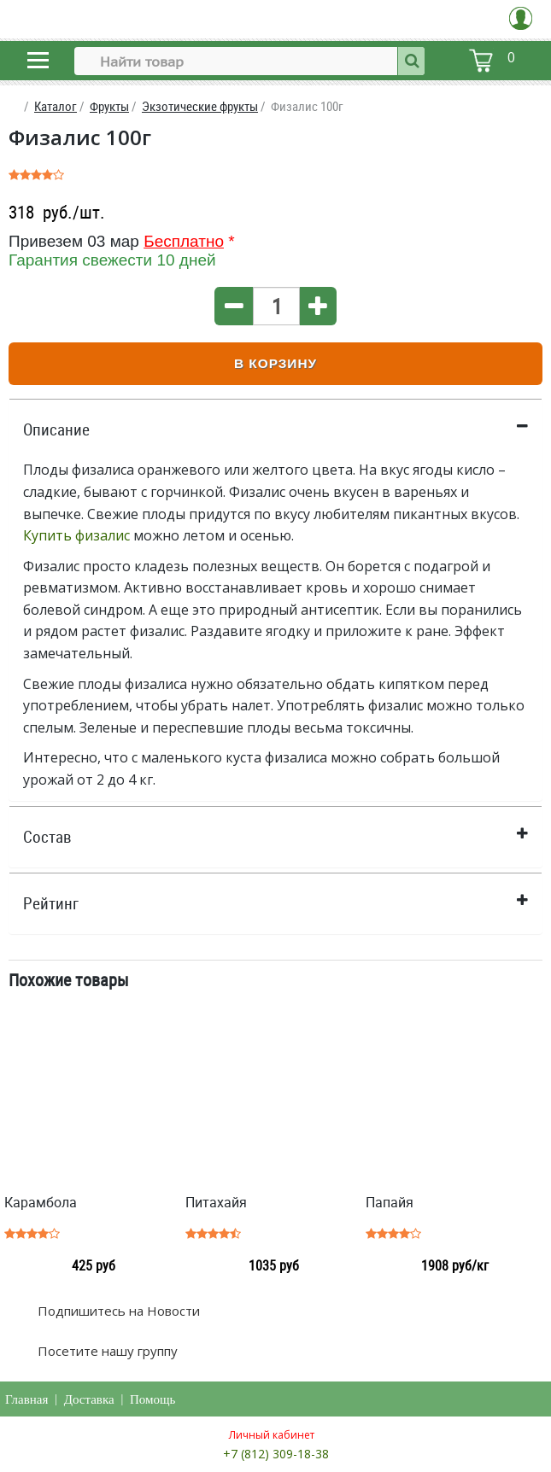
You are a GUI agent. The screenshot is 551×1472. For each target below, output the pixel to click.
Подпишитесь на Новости (117, 1310)
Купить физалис (76, 535)
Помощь (152, 1399)
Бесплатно (184, 241)
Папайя (389, 1202)
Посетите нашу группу (106, 1350)
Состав (47, 836)
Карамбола (40, 1202)
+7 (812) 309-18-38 (276, 1454)
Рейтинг (51, 903)
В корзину (275, 363)
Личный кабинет (271, 1435)
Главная (26, 1399)
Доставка (89, 1399)
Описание (56, 429)
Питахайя (216, 1202)
